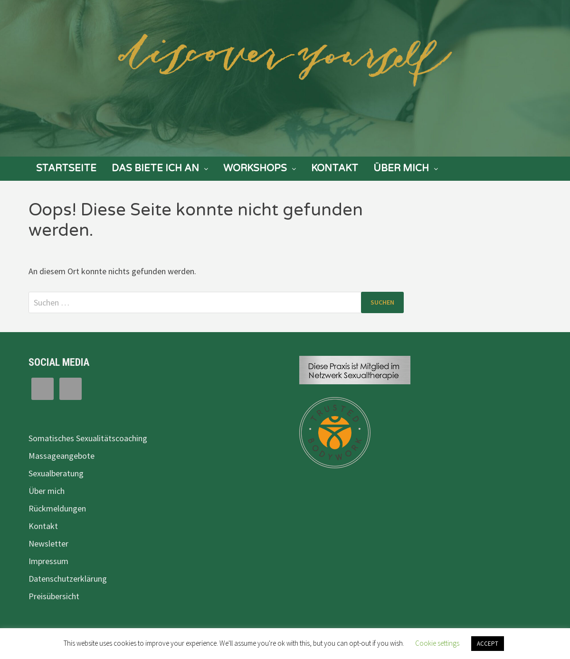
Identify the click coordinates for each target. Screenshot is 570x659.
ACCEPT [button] (487, 644)
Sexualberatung (56, 473)
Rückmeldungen (57, 508)
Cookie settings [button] (437, 643)
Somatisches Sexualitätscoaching (87, 438)
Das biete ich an (155, 168)
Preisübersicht (53, 596)
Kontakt (334, 168)
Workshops (255, 168)
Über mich (401, 168)
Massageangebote (61, 455)
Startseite (66, 168)
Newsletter (48, 543)
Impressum (48, 561)
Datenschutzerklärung (67, 578)
